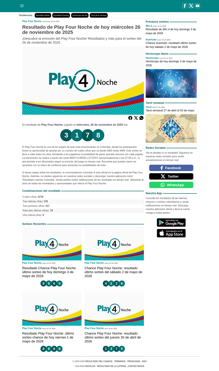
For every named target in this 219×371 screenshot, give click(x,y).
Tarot (149, 107)
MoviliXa (90, 366)
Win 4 (149, 26)
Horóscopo (152, 58)
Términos (119, 361)
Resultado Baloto (43, 15)
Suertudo (151, 39)
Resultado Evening (61, 15)
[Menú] (21, 4)
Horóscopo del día (79, 15)
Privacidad (133, 361)
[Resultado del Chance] (62, 6)
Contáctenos (136, 366)
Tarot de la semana (98, 15)
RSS (144, 361)
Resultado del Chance (98, 361)
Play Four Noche (31, 21)
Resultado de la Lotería (111, 366)
